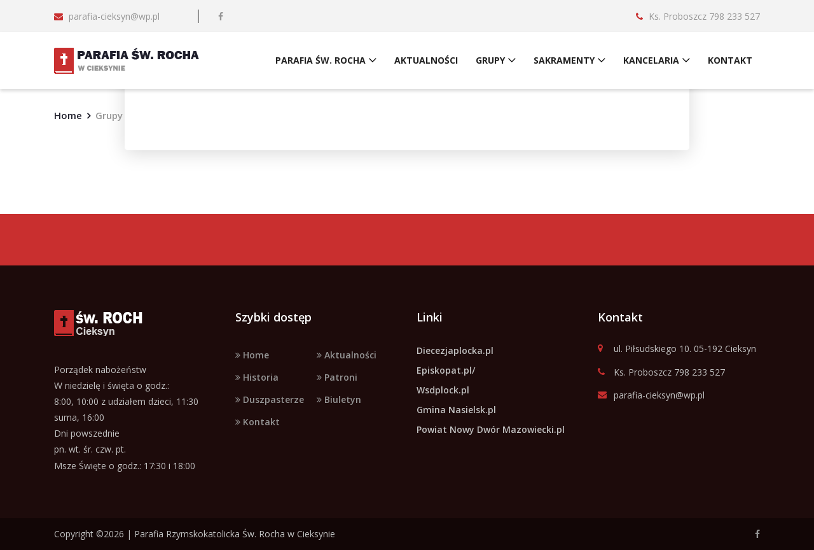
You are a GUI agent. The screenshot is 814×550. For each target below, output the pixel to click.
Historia (257, 377)
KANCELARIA (651, 60)
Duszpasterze (269, 399)
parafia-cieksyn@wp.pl (651, 395)
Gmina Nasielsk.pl (456, 410)
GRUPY (490, 60)
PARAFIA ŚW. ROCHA (320, 60)
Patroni (337, 377)
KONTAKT (730, 60)
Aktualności (346, 355)
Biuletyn (339, 399)
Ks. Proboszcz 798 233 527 (661, 372)
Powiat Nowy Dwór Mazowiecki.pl (491, 429)
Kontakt (257, 422)
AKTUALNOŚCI (426, 60)
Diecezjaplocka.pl (455, 350)
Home (68, 115)
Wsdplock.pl (443, 390)
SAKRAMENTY (564, 60)
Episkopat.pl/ (446, 370)
